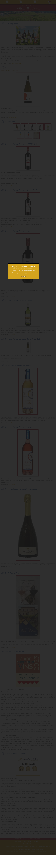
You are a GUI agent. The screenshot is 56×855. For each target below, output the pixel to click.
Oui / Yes (28, 399)
